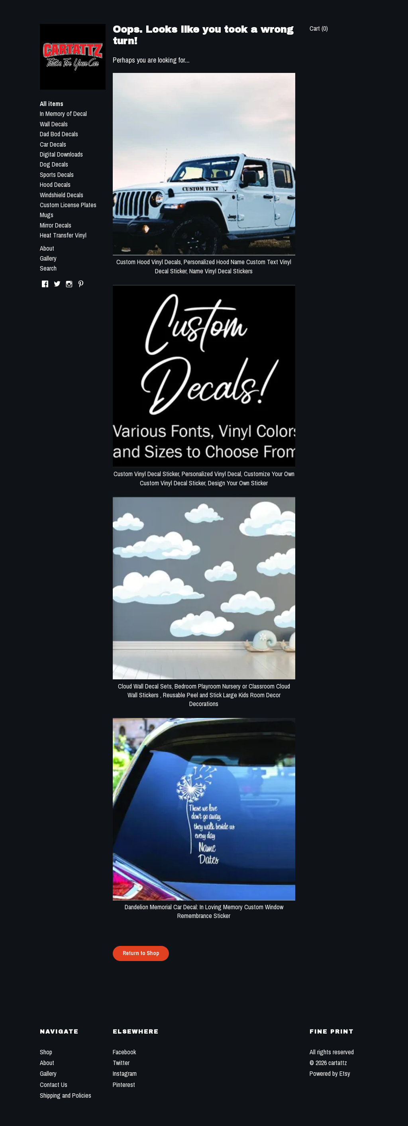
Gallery (48, 258)
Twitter (121, 1062)
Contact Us (53, 1084)
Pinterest (124, 1084)
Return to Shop (141, 953)
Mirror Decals (55, 225)
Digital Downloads (61, 154)
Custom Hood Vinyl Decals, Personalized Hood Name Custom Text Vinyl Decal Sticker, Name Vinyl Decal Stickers (204, 262)
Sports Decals (57, 174)
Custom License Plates (68, 204)
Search (48, 268)
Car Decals (53, 144)
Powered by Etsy (330, 1073)
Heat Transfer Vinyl (63, 235)
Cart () (319, 28)
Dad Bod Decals (59, 133)
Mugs (46, 214)
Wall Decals (54, 124)
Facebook (124, 1052)
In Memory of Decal (63, 113)
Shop (46, 1052)
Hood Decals (55, 184)
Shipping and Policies (65, 1095)
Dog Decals (54, 164)
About (47, 248)
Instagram (125, 1073)
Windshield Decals (61, 194)
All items (51, 103)
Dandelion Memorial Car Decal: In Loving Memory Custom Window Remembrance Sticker (204, 907)
